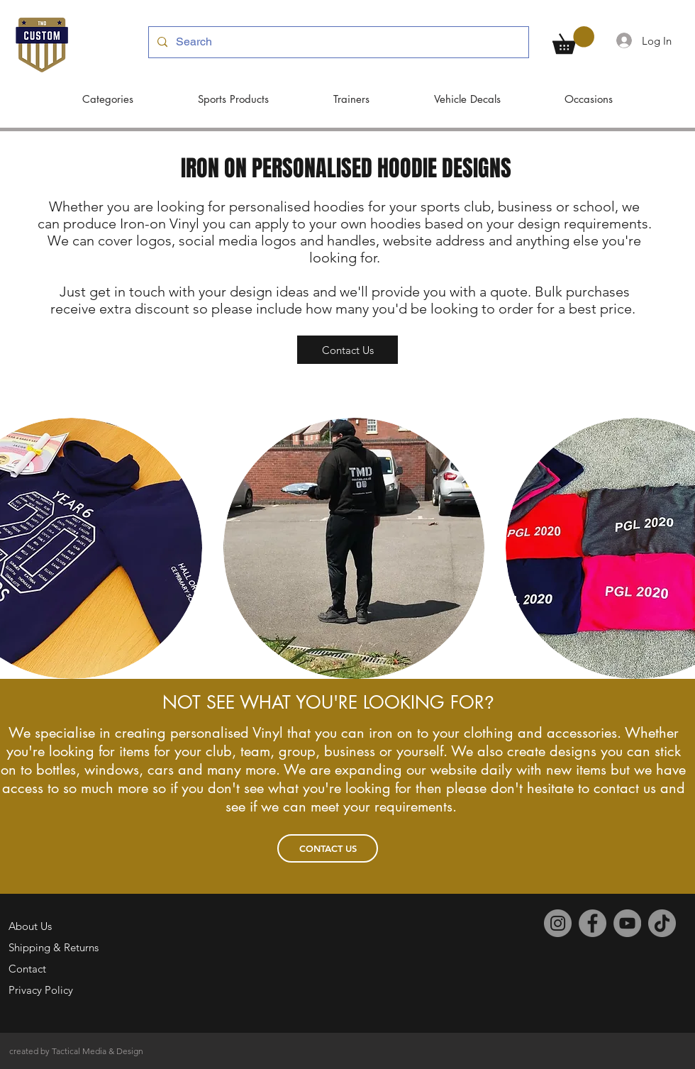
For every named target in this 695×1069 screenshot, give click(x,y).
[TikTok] (662, 923)
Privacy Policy (41, 990)
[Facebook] (592, 923)
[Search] (337, 42)
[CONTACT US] (327, 848)
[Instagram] (558, 923)
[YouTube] (627, 923)
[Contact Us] (347, 350)
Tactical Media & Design (97, 1051)
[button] (573, 40)
